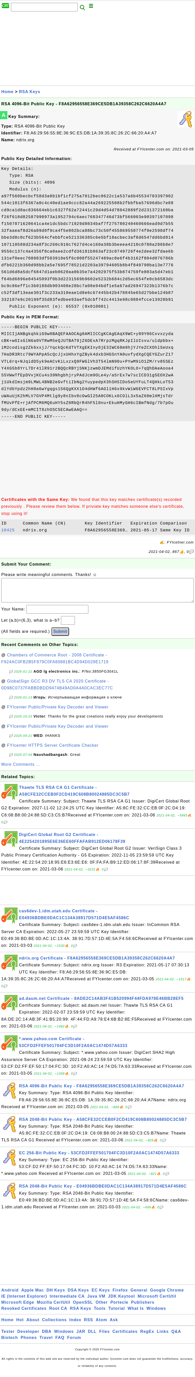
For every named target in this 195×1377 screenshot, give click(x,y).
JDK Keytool (121, 1301)
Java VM (96, 1301)
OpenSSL (83, 1307)
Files (104, 1336)
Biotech (9, 1342)
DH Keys (55, 1295)
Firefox (120, 1295)
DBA (47, 1336)
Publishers (142, 1307)
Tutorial (116, 1313)
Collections (54, 1325)
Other (102, 1307)
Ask (114, 1325)
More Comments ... (20, 769)
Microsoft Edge (17, 1307)
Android (10, 1295)
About (32, 1325)
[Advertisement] (97, 49)
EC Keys (101, 1295)
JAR (80, 1336)
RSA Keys (29, 92)
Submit (60, 636)
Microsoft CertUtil (157, 1301)
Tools (100, 1313)
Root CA (58, 1313)
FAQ (59, 1342)
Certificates (125, 1336)
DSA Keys (78, 1295)
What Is (135, 1313)
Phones (29, 1342)
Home (7, 92)
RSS (88, 1325)
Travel (46, 1342)
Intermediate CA (67, 1301)
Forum (74, 1342)
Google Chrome (167, 1295)
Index (75, 1325)
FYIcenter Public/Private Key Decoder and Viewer (58, 712)
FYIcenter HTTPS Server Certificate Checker (53, 750)
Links (163, 1336)
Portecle (119, 1307)
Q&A (176, 1336)
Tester (8, 1336)
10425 (10, 530)
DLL (92, 1336)
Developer (28, 1336)
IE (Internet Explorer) (24, 1301)
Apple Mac (32, 1295)
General (139, 1295)
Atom (101, 1325)
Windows (156, 1313)
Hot (20, 1325)
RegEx (147, 1336)
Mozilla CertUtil (53, 1307)
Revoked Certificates (23, 1313)
